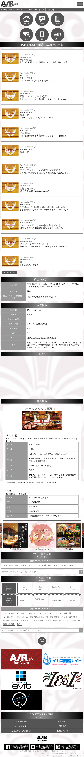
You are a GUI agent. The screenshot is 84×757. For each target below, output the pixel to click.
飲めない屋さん (60, 565)
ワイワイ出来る (37, 621)
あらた (19, 624)
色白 (17, 565)
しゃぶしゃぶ (9, 613)
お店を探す (62, 721)
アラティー (75, 621)
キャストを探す (21, 726)
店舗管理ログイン (61, 754)
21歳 (71, 565)
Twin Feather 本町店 (36, 10)
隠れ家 (6, 621)
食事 (65, 613)
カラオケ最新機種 (69, 617)
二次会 (29, 613)
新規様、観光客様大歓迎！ (57, 621)
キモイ (23, 565)
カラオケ (20, 613)
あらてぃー (8, 565)
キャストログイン (76, 754)
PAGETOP (42, 641)
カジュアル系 (40, 565)
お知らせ (50, 10)
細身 (50, 565)
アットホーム (22, 617)
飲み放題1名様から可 (39, 617)
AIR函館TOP (21, 721)
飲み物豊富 (55, 617)
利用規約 (62, 726)
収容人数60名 (9, 624)
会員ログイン (47, 754)
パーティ (38, 613)
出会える (15, 621)
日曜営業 (24, 621)
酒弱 (30, 565)
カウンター (48, 613)
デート (58, 613)
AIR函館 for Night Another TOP (13, 10)
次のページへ (9, 273)
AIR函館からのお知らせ (21, 731)
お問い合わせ (62, 731)
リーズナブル (9, 617)
